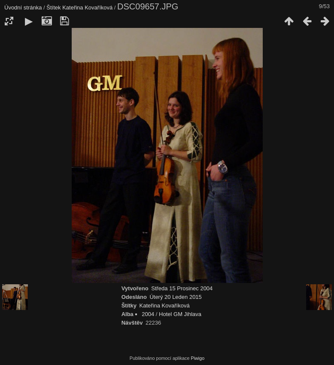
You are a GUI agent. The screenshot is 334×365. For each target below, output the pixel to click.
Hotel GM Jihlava (180, 314)
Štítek (53, 7)
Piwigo (197, 358)
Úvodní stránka (23, 7)
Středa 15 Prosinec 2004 (182, 288)
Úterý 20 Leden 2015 (175, 297)
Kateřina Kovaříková (87, 7)
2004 (148, 314)
